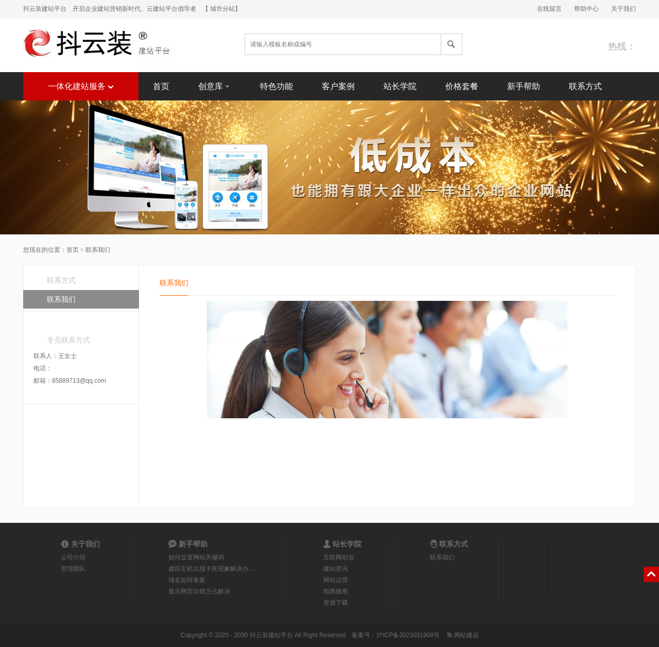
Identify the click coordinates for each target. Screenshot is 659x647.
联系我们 (61, 299)
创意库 (214, 86)
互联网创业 (338, 557)
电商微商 (335, 591)
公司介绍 (73, 557)
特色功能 (276, 86)
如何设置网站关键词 (196, 557)
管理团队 (73, 568)
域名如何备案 (186, 580)
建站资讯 (335, 568)
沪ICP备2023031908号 (408, 635)
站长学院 (400, 86)
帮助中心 (586, 8)
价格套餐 (461, 86)
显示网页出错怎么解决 (199, 591)
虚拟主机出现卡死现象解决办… (211, 568)
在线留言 (549, 8)
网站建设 (462, 635)
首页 (161, 86)
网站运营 (335, 580)
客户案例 (338, 86)
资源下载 (335, 602)
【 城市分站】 (221, 8)
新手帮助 (523, 86)
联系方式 (585, 86)
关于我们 (623, 8)
